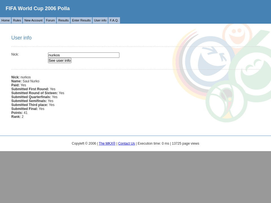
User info (100, 20)
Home (5, 20)
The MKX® (107, 143)
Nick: (15, 54)
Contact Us (126, 143)
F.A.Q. (114, 20)
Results (63, 20)
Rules (17, 20)
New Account (33, 20)
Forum (50, 20)
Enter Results (81, 20)
